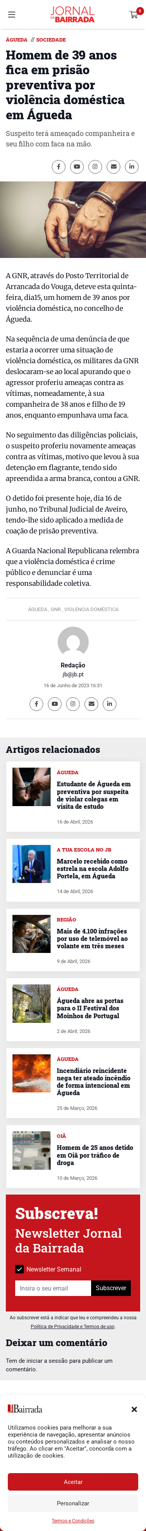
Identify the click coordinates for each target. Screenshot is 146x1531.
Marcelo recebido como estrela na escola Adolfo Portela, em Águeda (92, 868)
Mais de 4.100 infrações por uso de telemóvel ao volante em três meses (92, 938)
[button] (134, 1409)
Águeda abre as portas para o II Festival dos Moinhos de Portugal (90, 1007)
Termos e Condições (73, 1521)
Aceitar (73, 1482)
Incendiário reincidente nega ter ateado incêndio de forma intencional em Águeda (93, 1081)
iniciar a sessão (47, 1360)
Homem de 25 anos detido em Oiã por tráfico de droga (95, 1154)
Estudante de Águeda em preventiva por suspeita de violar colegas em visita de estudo (94, 795)
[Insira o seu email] (53, 1288)
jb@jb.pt (73, 674)
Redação (73, 665)
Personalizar (73, 1503)
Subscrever (111, 1288)
